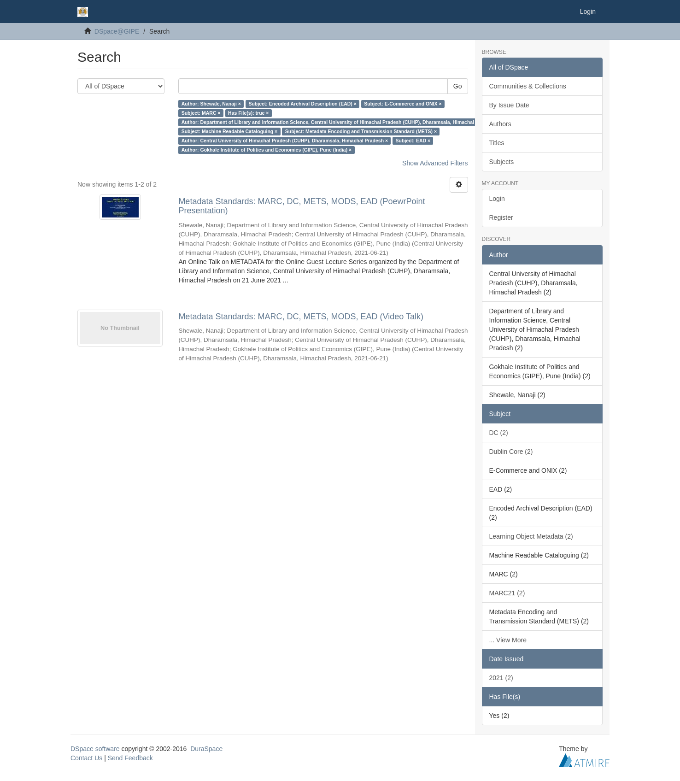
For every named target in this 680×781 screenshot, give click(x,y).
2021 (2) (501, 677)
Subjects (501, 161)
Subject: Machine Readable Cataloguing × (230, 131)
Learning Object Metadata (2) (531, 536)
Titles (496, 143)
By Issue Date (509, 105)
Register (501, 217)
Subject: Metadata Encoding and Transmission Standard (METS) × (361, 131)
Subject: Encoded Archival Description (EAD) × (302, 103)
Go (457, 86)
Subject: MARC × (201, 113)
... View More (508, 640)
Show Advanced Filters (435, 163)
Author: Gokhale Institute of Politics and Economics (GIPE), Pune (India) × (267, 150)
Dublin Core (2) (511, 451)
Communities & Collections (527, 86)
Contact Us (86, 758)
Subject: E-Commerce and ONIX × (402, 103)
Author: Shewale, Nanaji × (211, 103)
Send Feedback (130, 758)
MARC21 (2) (507, 593)
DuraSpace (206, 748)
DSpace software (95, 748)
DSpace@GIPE (116, 31)
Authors (500, 124)
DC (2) (498, 432)
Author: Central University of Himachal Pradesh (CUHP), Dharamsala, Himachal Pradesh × (285, 140)
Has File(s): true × (248, 113)
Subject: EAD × (413, 140)
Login (497, 198)
